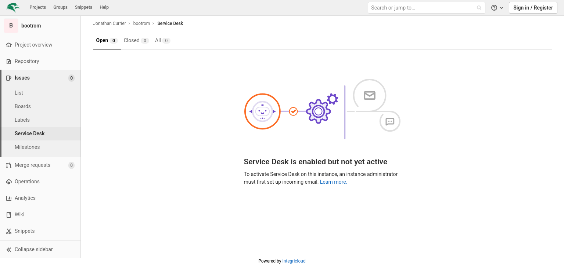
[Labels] (40, 120)
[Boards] (40, 106)
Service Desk (170, 23)
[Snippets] (40, 231)
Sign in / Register (533, 8)
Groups (60, 7)
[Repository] (40, 61)
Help (104, 7)
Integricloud (293, 261)
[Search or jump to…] (427, 7)
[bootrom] (40, 26)
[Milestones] (40, 147)
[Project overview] (40, 45)
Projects (38, 7)
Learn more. (334, 182)
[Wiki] (40, 214)
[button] (40, 249)
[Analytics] (40, 198)
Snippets (83, 7)
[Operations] (40, 181)
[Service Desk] (40, 133)
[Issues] (40, 78)
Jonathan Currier (109, 23)
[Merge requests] (40, 165)
